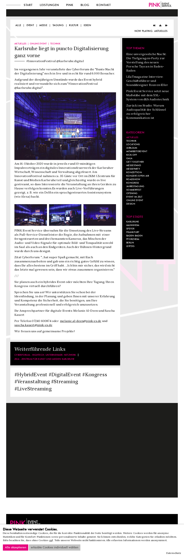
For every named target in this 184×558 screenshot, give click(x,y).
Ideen (87, 25)
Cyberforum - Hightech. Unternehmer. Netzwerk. (45, 355)
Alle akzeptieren (15, 547)
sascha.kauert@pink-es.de (33, 325)
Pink (69, 5)
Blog (85, 5)
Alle (18, 25)
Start (28, 5)
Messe (43, 25)
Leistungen (49, 5)
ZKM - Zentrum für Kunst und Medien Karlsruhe (44, 359)
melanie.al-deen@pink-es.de (80, 321)
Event (30, 25)
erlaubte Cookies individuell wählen (54, 547)
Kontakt (103, 5)
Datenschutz (173, 553)
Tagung (58, 25)
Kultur (73, 25)
